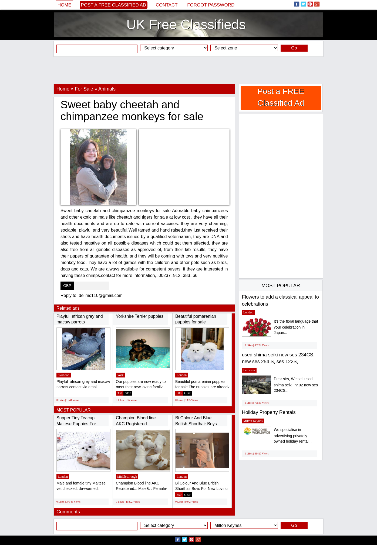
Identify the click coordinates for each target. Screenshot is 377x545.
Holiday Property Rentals (269, 412)
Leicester (249, 370)
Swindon (63, 375)
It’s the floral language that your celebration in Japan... (296, 327)
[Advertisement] (188, 70)
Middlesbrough (127, 477)
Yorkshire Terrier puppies (139, 316)
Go (294, 48)
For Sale (84, 89)
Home (64, 5)
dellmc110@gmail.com (101, 295)
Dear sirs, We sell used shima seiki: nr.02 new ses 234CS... (296, 385)
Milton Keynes (253, 421)
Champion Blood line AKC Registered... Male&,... (136, 424)
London (182, 375)
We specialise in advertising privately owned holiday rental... (293, 435)
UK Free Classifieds (186, 24)
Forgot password (210, 5)
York (120, 375)
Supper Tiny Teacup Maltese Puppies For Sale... (76, 424)
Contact (167, 5)
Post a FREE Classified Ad (113, 5)
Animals (107, 89)
